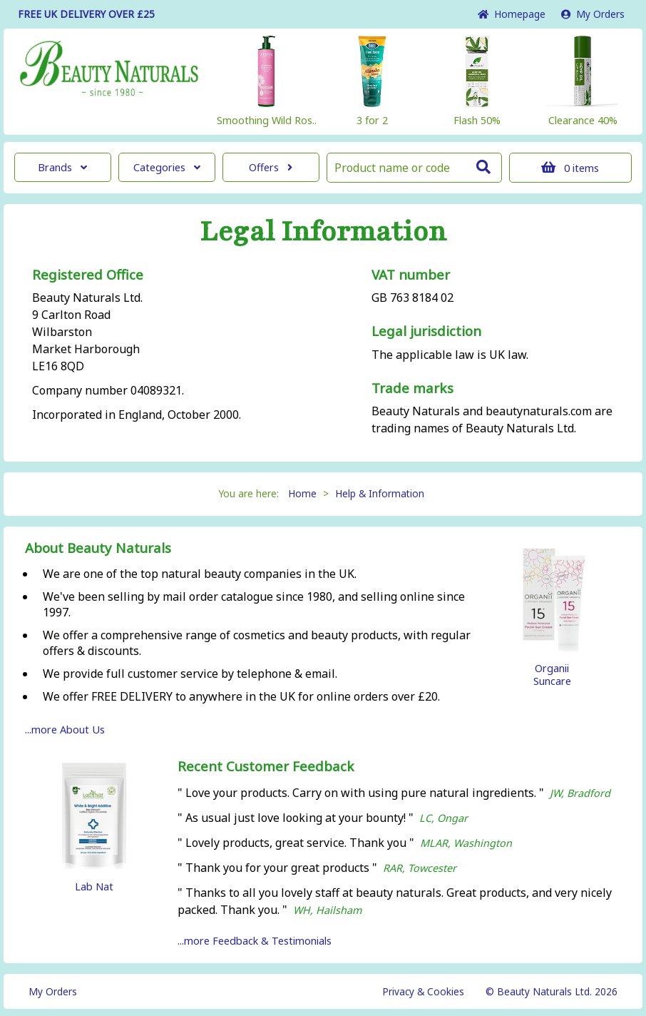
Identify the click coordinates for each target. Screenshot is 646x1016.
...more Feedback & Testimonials (255, 941)
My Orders (593, 14)
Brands (62, 167)
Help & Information (379, 493)
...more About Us (65, 729)
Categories (166, 167)
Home (511, 14)
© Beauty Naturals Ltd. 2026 (551, 991)
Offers (270, 167)
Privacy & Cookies (423, 991)
